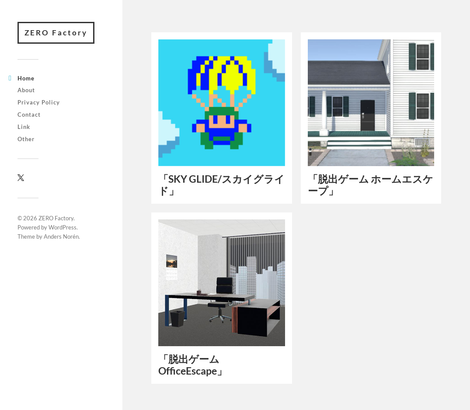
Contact (29, 114)
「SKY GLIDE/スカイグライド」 (221, 185)
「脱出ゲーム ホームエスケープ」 (370, 185)
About (26, 90)
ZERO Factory (55, 32)
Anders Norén (61, 236)
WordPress (63, 227)
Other (26, 139)
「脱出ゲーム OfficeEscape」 (192, 365)
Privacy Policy (38, 102)
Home (26, 78)
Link (23, 126)
